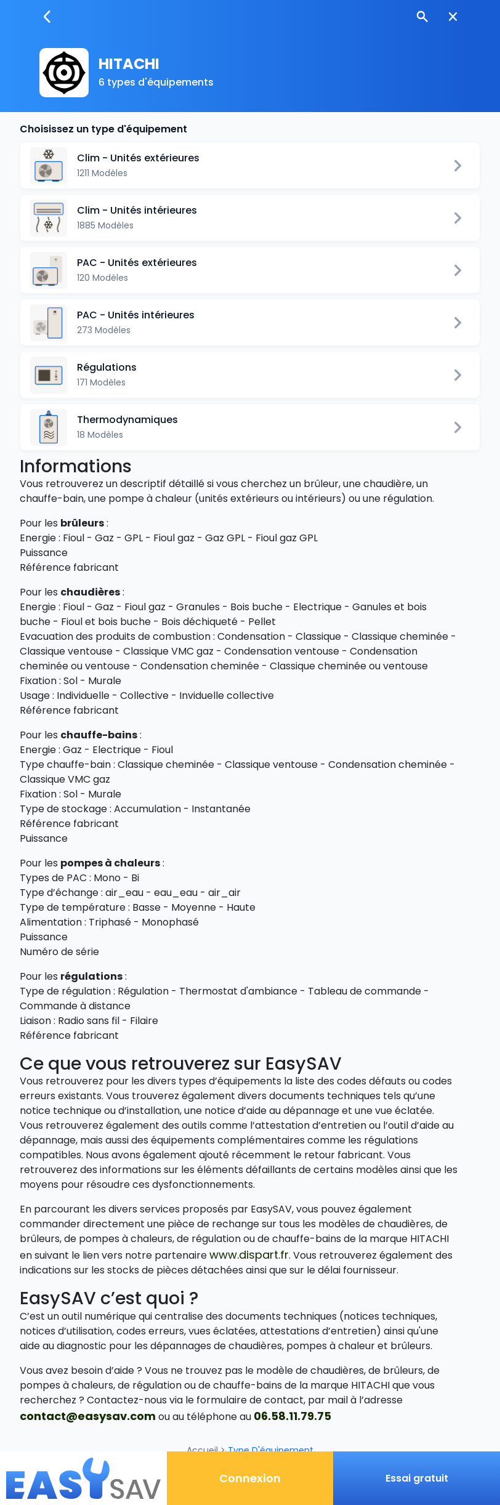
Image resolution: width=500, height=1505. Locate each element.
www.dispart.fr (249, 1254)
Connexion (250, 1478)
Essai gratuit (416, 1478)
